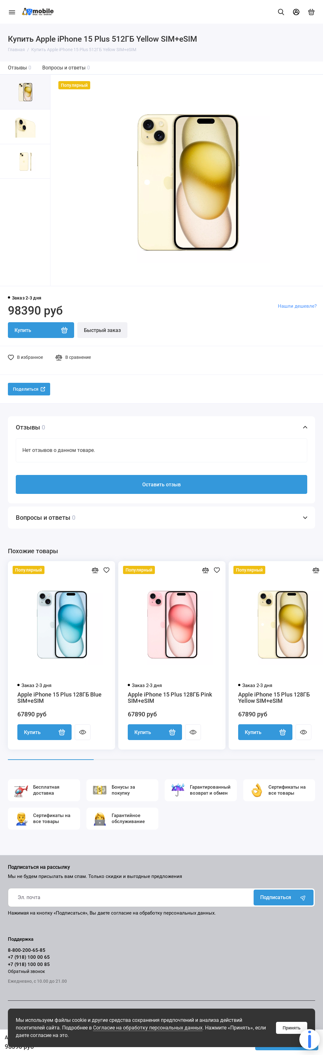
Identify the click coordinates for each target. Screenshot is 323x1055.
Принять (292, 1027)
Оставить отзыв (161, 485)
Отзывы (19, 68)
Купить (44, 732)
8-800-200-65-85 (26, 950)
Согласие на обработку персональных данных (148, 1028)
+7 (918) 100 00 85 (29, 964)
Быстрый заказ (102, 330)
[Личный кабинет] (296, 12)
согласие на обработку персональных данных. (163, 913)
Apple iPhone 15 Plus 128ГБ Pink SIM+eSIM (170, 697)
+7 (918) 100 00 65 (29, 957)
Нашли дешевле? (297, 306)
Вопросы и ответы (66, 68)
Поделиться (29, 389)
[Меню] (12, 12)
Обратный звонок (26, 971)
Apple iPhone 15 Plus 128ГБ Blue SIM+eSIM (59, 697)
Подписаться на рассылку (39, 867)
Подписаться (283, 897)
